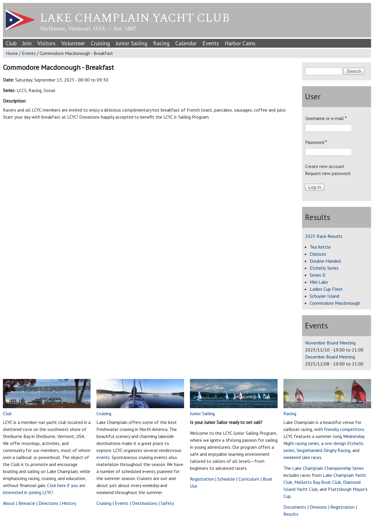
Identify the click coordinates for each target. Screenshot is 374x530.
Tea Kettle (320, 247)
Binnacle (26, 503)
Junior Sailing (131, 43)
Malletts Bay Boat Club (317, 482)
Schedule (226, 479)
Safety (167, 503)
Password (316, 142)
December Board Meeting (330, 357)
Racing (161, 43)
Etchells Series (324, 268)
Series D (317, 275)
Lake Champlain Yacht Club (135, 18)
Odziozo (318, 254)
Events (210, 43)
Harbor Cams (240, 43)
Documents (294, 507)
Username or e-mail (326, 118)
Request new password (327, 173)
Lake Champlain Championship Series (328, 468)
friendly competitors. (344, 429)
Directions (48, 503)
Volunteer (73, 43)
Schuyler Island (324, 296)
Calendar (186, 43)
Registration (202, 479)
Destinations (144, 503)
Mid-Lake (319, 282)
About (9, 503)
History (69, 503)
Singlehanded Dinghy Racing (323, 450)
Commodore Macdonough (335, 303)
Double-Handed (325, 261)
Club (11, 43)
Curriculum (248, 479)
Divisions (318, 507)
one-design (335, 443)
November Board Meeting (330, 343)
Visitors (46, 43)
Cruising (100, 43)
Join (27, 43)
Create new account (324, 166)
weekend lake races (302, 457)
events (103, 457)
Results (290, 514)
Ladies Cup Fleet (326, 289)
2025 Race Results (323, 236)
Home (12, 53)
